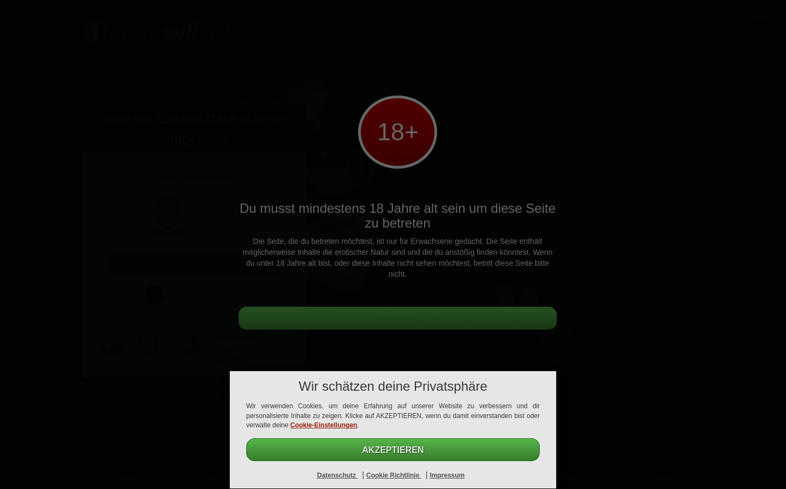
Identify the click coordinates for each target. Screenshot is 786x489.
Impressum (447, 475)
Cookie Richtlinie (393, 475)
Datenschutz (337, 475)
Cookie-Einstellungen (324, 425)
